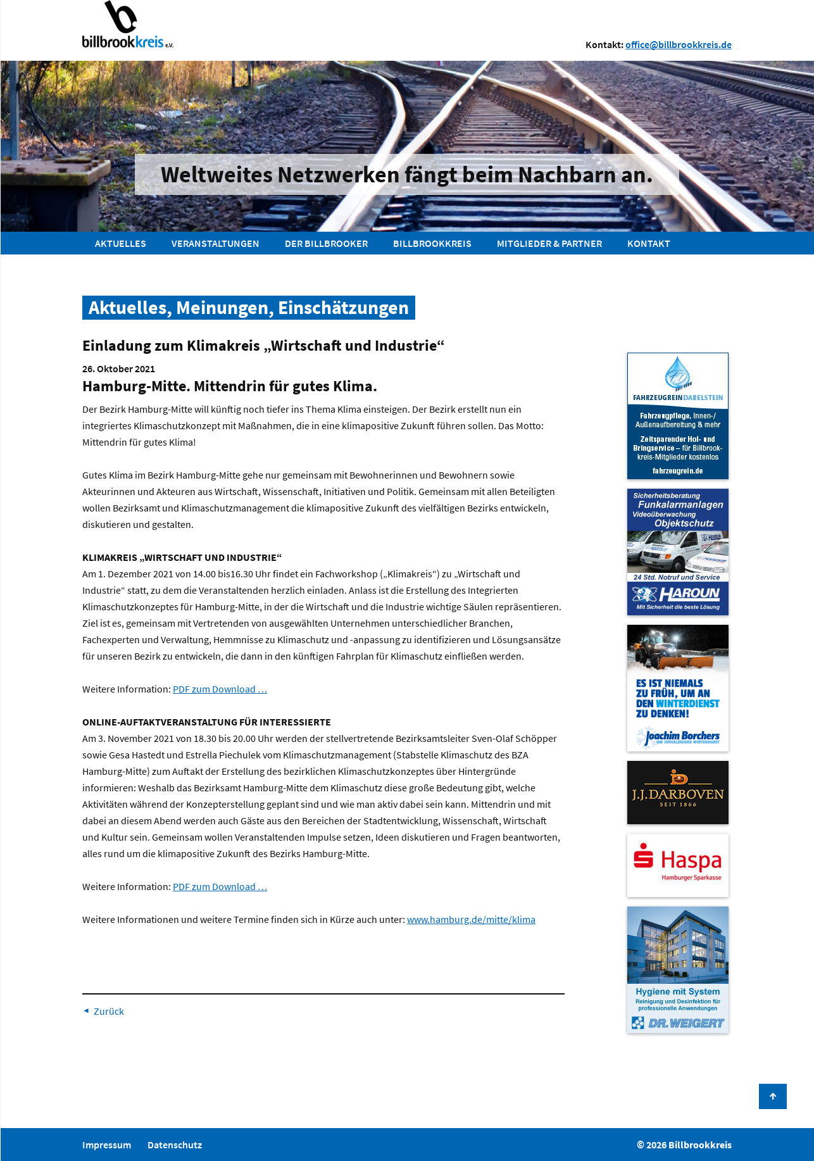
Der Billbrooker (326, 243)
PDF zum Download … (220, 688)
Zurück (109, 1011)
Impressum (106, 1144)
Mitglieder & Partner (549, 243)
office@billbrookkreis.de (678, 44)
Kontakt (648, 243)
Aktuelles (120, 243)
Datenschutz (174, 1144)
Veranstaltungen (216, 243)
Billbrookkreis (432, 243)
